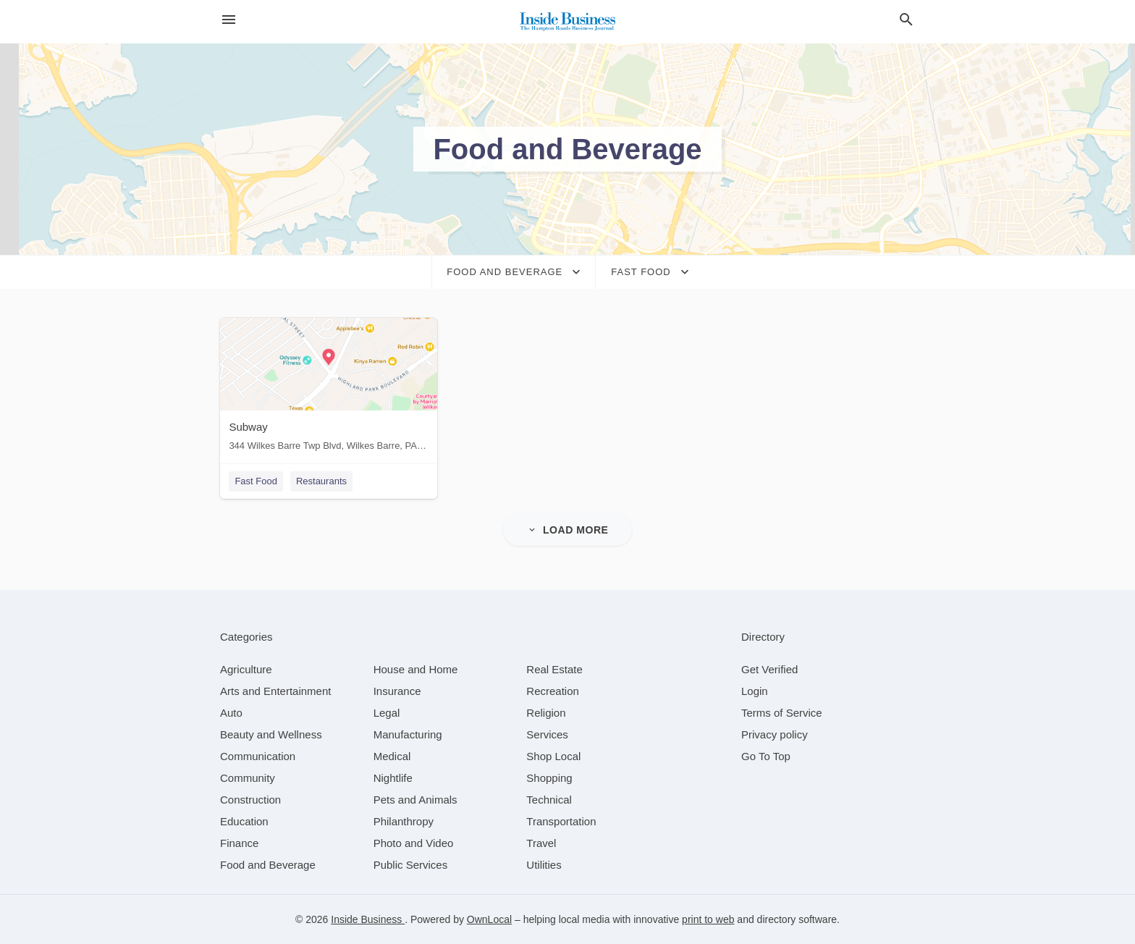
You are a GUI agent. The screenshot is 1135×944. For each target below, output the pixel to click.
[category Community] (247, 778)
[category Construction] (250, 799)
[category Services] (547, 734)
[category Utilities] (543, 865)
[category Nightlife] (393, 778)
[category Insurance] (397, 691)
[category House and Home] (416, 669)
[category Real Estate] (554, 669)
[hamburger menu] (228, 20)
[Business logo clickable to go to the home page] (567, 21)
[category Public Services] (411, 865)
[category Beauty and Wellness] (271, 734)
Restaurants (321, 481)
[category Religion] (545, 713)
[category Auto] (231, 713)
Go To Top (765, 756)
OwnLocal (489, 919)
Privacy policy (774, 734)
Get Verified (769, 669)
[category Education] (244, 821)
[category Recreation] (552, 691)
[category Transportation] (561, 821)
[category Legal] (387, 713)
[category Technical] (549, 799)
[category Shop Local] (553, 756)
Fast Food (256, 481)
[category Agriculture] (246, 669)
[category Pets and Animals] (415, 799)
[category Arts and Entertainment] (275, 691)
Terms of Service (781, 713)
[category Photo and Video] (414, 843)
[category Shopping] (549, 778)
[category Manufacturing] (408, 734)
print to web (708, 919)
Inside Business (368, 919)
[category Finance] (239, 843)
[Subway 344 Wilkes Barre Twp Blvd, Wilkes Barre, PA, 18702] (329, 387)
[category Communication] (257, 756)
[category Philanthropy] (404, 821)
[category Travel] (541, 843)
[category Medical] (392, 756)
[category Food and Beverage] (268, 865)
